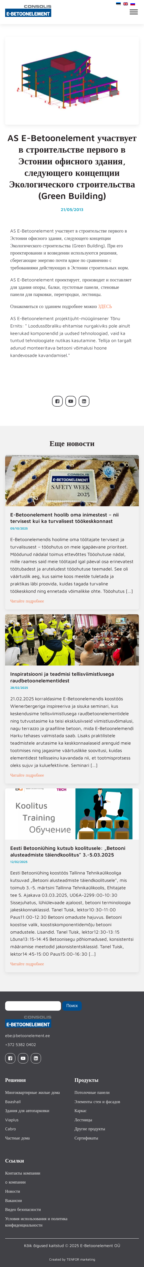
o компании (15, 1182)
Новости (12, 1191)
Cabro (10, 1128)
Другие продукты (90, 1128)
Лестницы (83, 1119)
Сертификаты (86, 1138)
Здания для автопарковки (27, 1110)
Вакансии (13, 1200)
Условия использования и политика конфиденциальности (36, 1222)
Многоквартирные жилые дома (32, 1092)
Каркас (81, 1110)
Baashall (13, 1101)
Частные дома (17, 1138)
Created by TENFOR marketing (72, 1259)
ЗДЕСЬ (105, 306)
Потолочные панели (92, 1092)
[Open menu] (134, 12)
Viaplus (11, 1119)
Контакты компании (22, 1173)
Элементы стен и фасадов (97, 1101)
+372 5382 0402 (20, 1044)
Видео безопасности (23, 1209)
